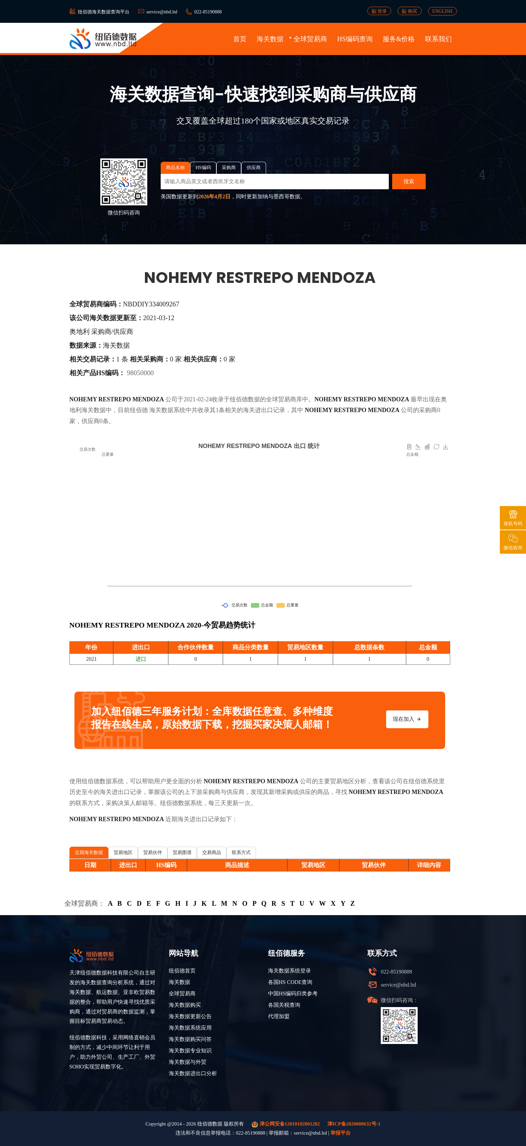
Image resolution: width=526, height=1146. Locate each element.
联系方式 (241, 852)
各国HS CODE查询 (290, 982)
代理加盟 (279, 1016)
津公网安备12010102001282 (286, 1124)
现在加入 (407, 719)
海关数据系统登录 (289, 971)
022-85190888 (208, 11)
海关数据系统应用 (190, 1028)
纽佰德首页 (182, 971)
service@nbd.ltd (162, 11)
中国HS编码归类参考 (293, 993)
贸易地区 (123, 852)
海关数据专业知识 (190, 1050)
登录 (379, 11)
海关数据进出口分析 (193, 1073)
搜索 (409, 181)
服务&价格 (399, 39)
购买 (409, 11)
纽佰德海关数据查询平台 (103, 11)
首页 (240, 39)
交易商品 (211, 852)
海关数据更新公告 (190, 1016)
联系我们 (438, 39)
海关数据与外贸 (187, 1062)
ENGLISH (442, 11)
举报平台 (340, 1133)
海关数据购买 (185, 1005)
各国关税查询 (284, 1005)
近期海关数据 (89, 852)
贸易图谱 (182, 852)
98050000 (140, 373)
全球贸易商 (310, 39)
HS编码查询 (355, 39)
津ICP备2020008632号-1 (353, 1124)
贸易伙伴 (152, 852)
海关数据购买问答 (190, 1039)
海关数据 (270, 39)
